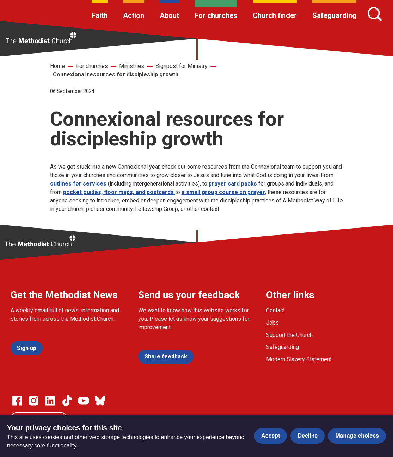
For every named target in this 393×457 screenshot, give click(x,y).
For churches (216, 15)
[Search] (375, 14)
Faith (100, 15)
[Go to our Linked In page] (50, 400)
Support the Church (289, 335)
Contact (275, 310)
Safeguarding (334, 15)
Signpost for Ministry (181, 66)
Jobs (272, 322)
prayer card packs (233, 183)
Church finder (275, 15)
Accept (270, 436)
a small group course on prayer (223, 192)
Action (133, 15)
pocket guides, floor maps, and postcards (119, 192)
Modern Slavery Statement (299, 359)
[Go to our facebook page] (17, 400)
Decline (307, 436)
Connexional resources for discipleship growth (115, 74)
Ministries (131, 66)
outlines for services (79, 183)
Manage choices (357, 436)
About (169, 15)
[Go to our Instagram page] (33, 400)
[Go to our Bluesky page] (100, 400)
